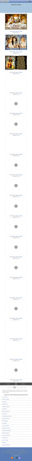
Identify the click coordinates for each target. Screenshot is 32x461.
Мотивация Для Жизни (6, 416)
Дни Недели (4, 408)
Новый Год (4, 442)
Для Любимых (5, 420)
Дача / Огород (5, 440)
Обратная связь (22, 450)
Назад (8, 383)
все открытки (4, 1)
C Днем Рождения (5, 406)
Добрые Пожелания (6, 411)
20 (21, 387)
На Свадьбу (4, 423)
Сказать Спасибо (5, 425)
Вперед (23, 383)
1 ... (7, 387)
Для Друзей (4, 413)
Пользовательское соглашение (16, 453)
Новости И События (6, 435)
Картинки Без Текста (6, 428)
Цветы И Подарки (5, 432)
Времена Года (5, 404)
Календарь (4, 401)
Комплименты (5, 437)
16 (12, 387)
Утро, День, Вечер (5, 399)
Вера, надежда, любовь (17, 31)
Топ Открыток (5, 396)
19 (19, 387)
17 (14, 387)
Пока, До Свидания (6, 444)
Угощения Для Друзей (6, 430)
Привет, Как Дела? (5, 418)
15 (9, 387)
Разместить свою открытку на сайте (9, 452)
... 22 (25, 387)
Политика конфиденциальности (23, 452)
